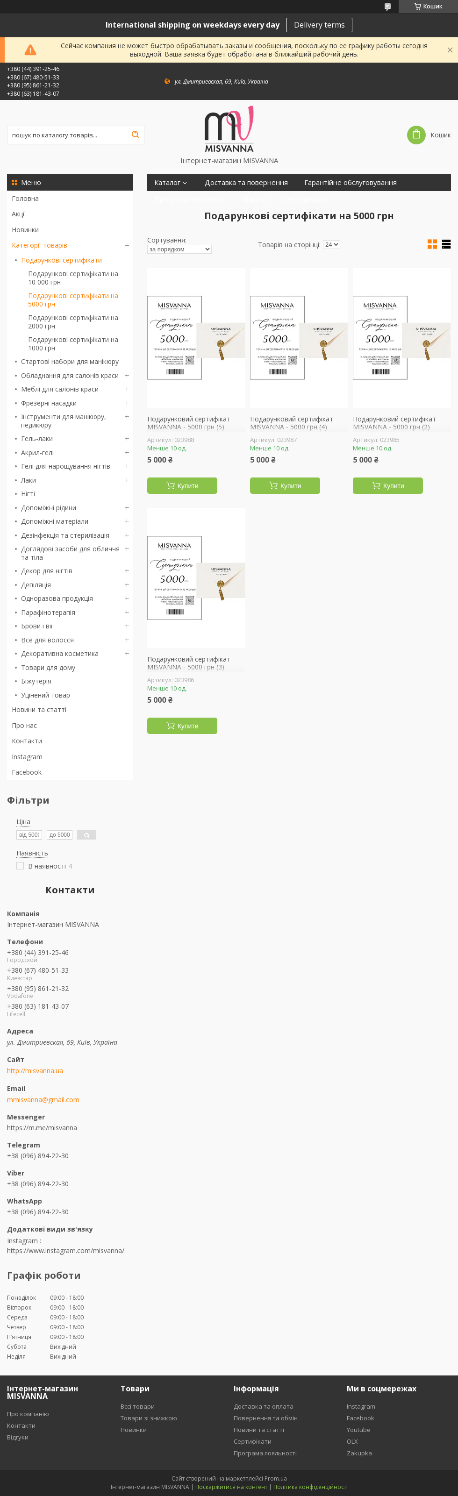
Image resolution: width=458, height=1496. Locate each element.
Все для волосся (47, 639)
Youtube (359, 1429)
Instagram (27, 756)
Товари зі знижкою (149, 1418)
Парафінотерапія (48, 612)
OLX (352, 1441)
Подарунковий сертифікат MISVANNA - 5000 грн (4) (291, 423)
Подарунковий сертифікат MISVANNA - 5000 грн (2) (394, 423)
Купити (188, 486)
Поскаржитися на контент (231, 1487)
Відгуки (254, 199)
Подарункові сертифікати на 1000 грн (73, 343)
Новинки (25, 229)
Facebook (27, 772)
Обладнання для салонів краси (70, 375)
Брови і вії (37, 625)
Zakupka (359, 1453)
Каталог (167, 182)
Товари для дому (48, 667)
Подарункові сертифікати (61, 260)
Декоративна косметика (60, 653)
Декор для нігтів (46, 570)
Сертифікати (304, 199)
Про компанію (28, 1414)
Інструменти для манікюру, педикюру (63, 420)
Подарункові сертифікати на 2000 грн (73, 321)
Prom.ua (276, 1478)
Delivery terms (319, 25)
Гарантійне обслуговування (350, 182)
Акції (19, 213)
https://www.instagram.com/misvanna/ (65, 1250)
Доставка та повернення (246, 182)
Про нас (24, 725)
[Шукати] (135, 135)
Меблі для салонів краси (60, 389)
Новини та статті (39, 709)
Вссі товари (138, 1406)
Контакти (27, 740)
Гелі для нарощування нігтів (65, 466)
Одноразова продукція (57, 598)
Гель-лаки (37, 438)
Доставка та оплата (263, 1406)
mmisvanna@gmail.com (43, 1100)
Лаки (28, 480)
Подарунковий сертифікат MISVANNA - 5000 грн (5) (188, 423)
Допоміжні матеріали (54, 521)
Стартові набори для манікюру (70, 361)
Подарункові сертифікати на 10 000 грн (73, 277)
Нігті (28, 493)
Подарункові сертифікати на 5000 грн (73, 299)
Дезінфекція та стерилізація (65, 535)
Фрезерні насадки (49, 403)
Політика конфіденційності (310, 1487)
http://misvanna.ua (35, 1071)
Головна (25, 198)
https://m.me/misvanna (42, 1127)
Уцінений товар (45, 695)
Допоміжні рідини (48, 507)
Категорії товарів (39, 245)
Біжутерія (36, 681)
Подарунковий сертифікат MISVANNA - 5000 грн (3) (188, 663)
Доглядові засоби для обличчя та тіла (70, 553)
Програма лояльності (190, 199)
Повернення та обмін (266, 1418)
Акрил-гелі (37, 452)
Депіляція (36, 584)
